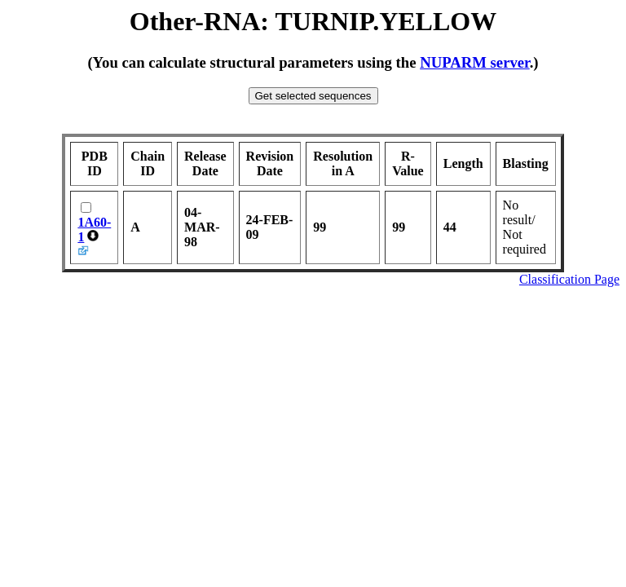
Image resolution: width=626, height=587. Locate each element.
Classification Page (569, 279)
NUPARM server (475, 62)
